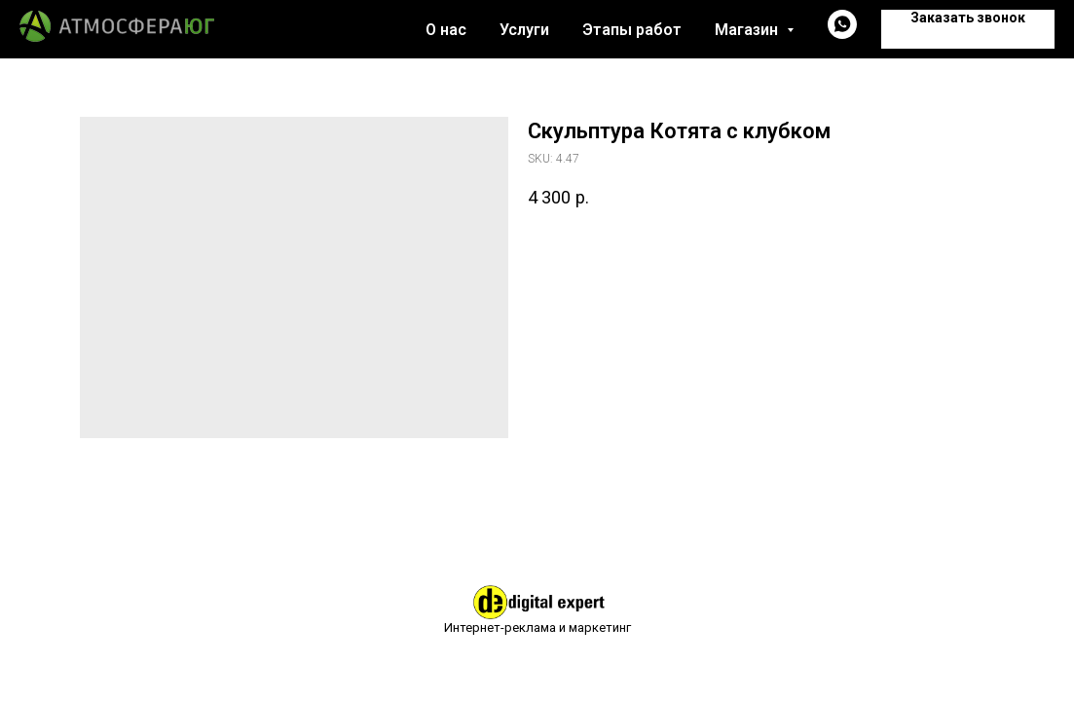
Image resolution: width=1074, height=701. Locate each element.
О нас (446, 29)
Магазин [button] (748, 29)
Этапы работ (632, 29)
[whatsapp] (842, 33)
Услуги (524, 29)
